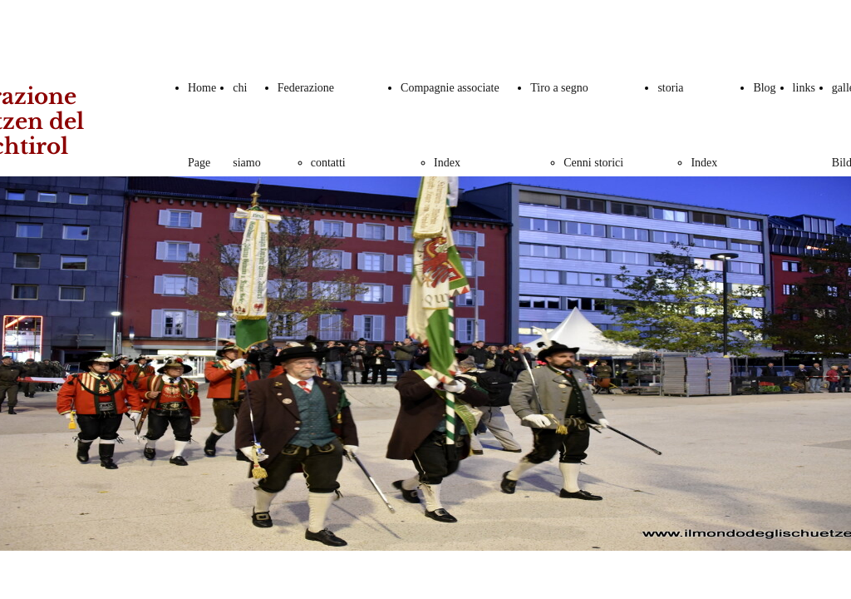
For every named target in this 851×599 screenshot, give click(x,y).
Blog (764, 88)
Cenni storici (593, 162)
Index (447, 162)
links (804, 88)
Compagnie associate (450, 88)
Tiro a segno (559, 88)
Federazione (306, 88)
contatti (328, 162)
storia (670, 88)
